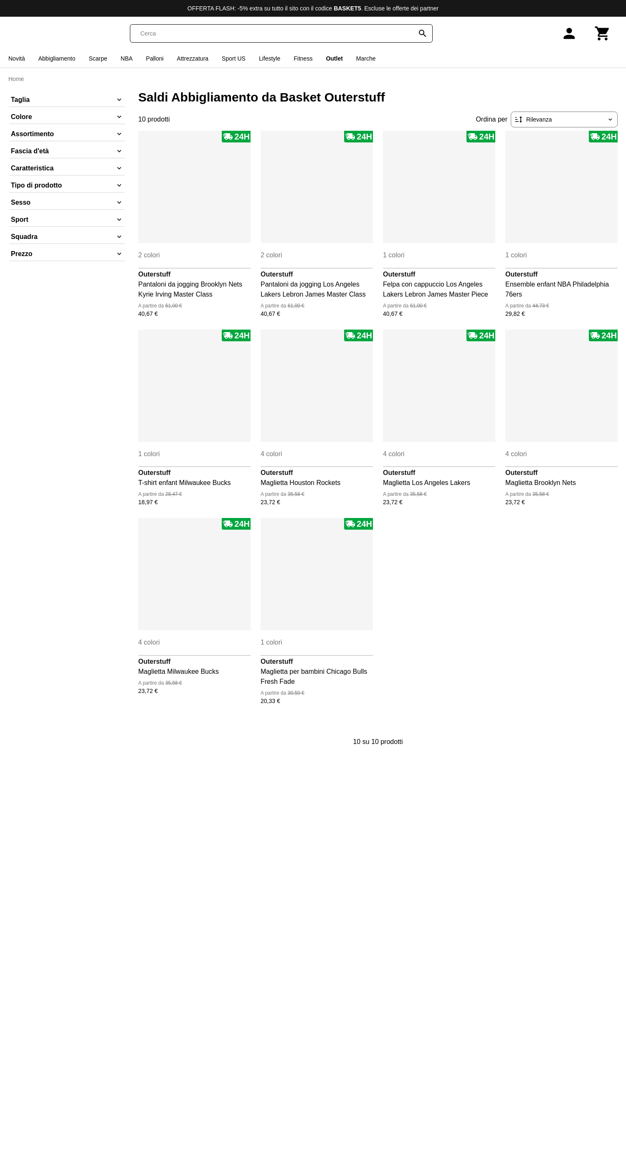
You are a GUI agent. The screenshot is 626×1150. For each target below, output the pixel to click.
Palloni (155, 58)
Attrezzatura (192, 58)
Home (16, 79)
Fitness (303, 58)
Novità (16, 58)
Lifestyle (269, 58)
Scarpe (98, 58)
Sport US (234, 58)
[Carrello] (602, 33)
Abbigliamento (57, 58)
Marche (366, 58)
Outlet (334, 58)
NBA (127, 58)
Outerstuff (154, 274)
